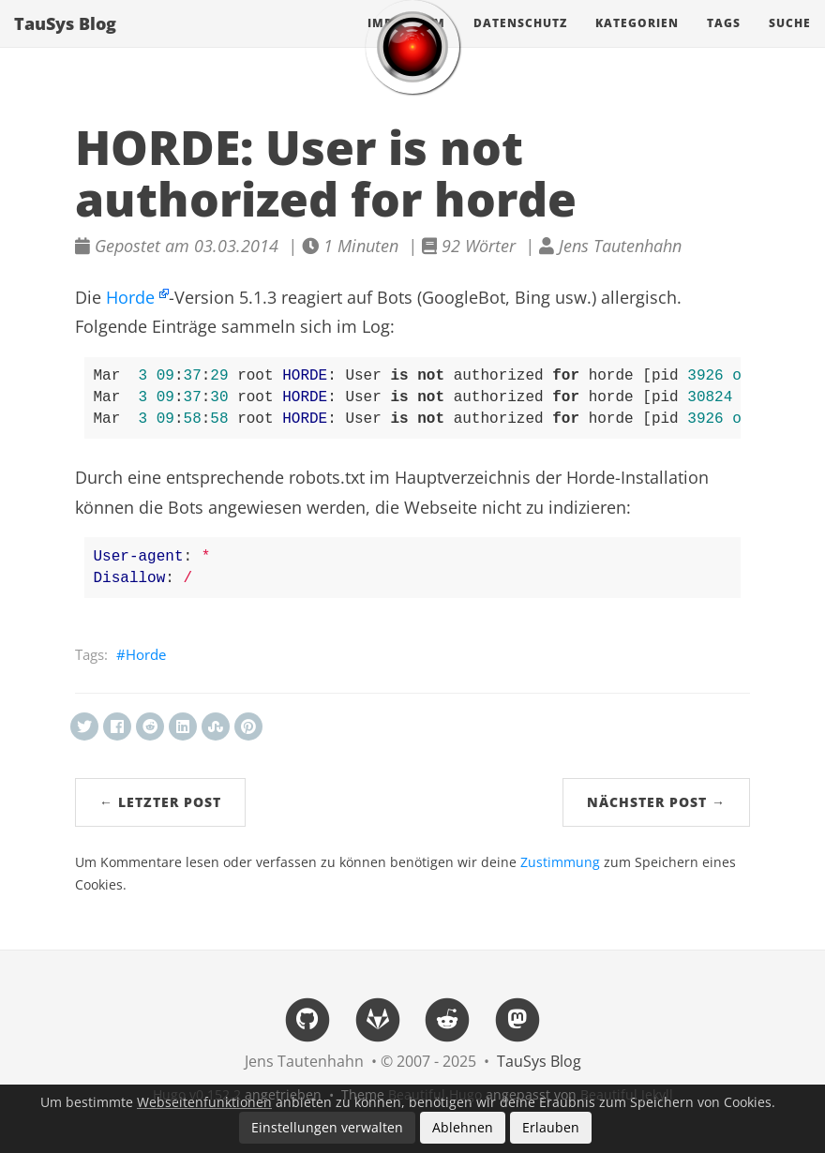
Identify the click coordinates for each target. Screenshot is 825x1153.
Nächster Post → (656, 802)
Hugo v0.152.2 (197, 1094)
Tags (724, 42)
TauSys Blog (65, 42)
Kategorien (637, 42)
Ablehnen (462, 1127)
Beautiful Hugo (435, 1094)
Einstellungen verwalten (327, 1127)
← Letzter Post (160, 802)
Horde (130, 297)
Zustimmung (560, 862)
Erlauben (550, 1127)
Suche (790, 42)
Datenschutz (520, 42)
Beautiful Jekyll (626, 1094)
